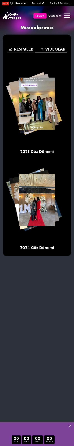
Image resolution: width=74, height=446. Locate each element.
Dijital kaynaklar (14, 3)
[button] (69, 426)
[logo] (12, 15)
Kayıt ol (40, 15)
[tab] (21, 49)
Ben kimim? (38, 3)
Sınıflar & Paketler (61, 3)
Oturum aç (55, 15)
